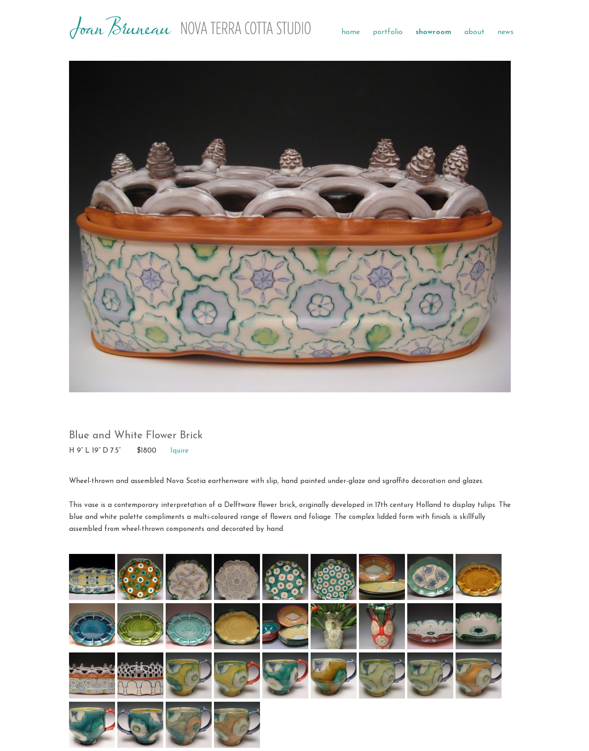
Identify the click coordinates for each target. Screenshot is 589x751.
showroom (433, 32)
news (505, 32)
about (474, 32)
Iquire (179, 451)
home (350, 32)
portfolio (388, 32)
